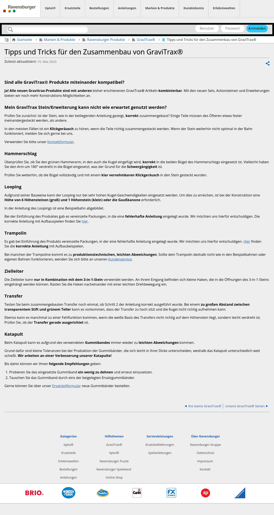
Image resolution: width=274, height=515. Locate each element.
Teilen (267, 63)
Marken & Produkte (159, 8)
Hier (246, 241)
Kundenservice (120, 259)
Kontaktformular (60, 141)
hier (85, 221)
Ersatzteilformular (66, 385)
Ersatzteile (72, 8)
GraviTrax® (144, 39)
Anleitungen (127, 8)
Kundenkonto (193, 8)
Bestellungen (99, 8)
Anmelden (257, 28)
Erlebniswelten (224, 8)
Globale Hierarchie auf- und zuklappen (6, 39)
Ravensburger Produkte (104, 39)
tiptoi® (50, 8)
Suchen (10, 29)
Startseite (22, 39)
